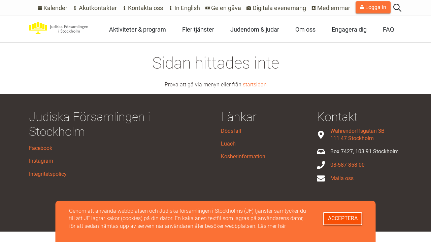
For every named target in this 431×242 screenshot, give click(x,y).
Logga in (373, 7)
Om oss (305, 29)
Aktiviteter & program (137, 29)
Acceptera (343, 218)
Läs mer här (272, 226)
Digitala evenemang (276, 7)
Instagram (41, 161)
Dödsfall (231, 131)
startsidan (255, 84)
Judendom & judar (254, 29)
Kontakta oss (142, 7)
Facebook (40, 148)
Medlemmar (331, 7)
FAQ (388, 29)
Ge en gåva (223, 7)
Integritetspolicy (48, 174)
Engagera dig (349, 29)
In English (184, 7)
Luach (228, 143)
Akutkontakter (95, 7)
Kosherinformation (243, 156)
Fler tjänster (198, 29)
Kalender (53, 7)
